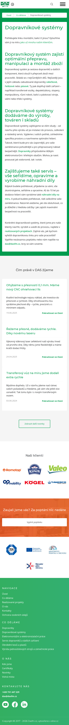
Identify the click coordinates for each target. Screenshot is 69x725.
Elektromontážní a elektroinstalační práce (23, 636)
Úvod (8, 15)
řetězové (9, 86)
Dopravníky (24, 151)
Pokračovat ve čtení (52, 313)
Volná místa (8, 676)
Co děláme (21, 15)
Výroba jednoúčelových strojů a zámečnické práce (28, 649)
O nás (5, 606)
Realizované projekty (13, 602)
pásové (24, 86)
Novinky (6, 672)
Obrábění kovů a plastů (14, 644)
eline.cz (54, 721)
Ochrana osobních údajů (15, 614)
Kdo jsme (7, 664)
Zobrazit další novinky (34, 423)
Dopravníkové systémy (14, 632)
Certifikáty (7, 668)
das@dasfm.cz (12, 243)
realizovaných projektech (18, 231)
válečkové (51, 82)
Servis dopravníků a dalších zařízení (20, 640)
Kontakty (6, 610)
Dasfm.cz (32, 721)
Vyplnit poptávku (34, 522)
